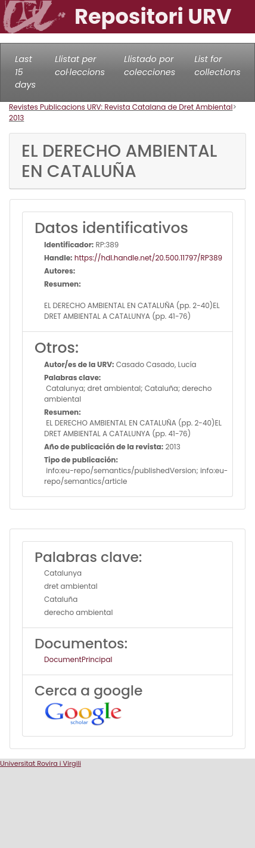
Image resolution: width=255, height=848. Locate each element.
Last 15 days (25, 72)
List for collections (217, 65)
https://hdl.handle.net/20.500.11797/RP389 (148, 258)
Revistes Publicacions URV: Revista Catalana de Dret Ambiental (120, 107)
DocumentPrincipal (78, 659)
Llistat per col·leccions (80, 65)
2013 (16, 118)
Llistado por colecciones (149, 65)
